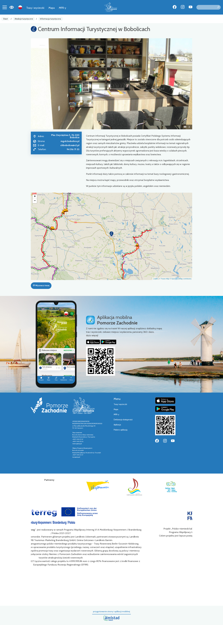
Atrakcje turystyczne (24, 18)
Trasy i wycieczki (35, 7)
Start (5, 18)
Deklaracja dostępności (123, 420)
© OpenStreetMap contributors (180, 279)
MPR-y (62, 7)
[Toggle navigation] (4, 7)
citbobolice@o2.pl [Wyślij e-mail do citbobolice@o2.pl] (69, 145)
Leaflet (155, 279)
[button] (43, 83)
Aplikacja (117, 425)
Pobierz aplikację (120, 430)
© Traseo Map (164, 279)
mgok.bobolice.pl (70, 141)
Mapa (52, 7)
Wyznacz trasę (41, 285)
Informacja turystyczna (50, 18)
